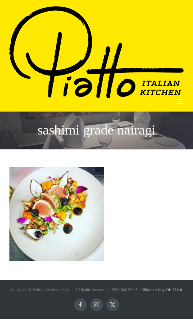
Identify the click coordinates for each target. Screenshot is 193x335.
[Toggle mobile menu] (180, 101)
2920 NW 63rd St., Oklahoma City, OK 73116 (147, 290)
